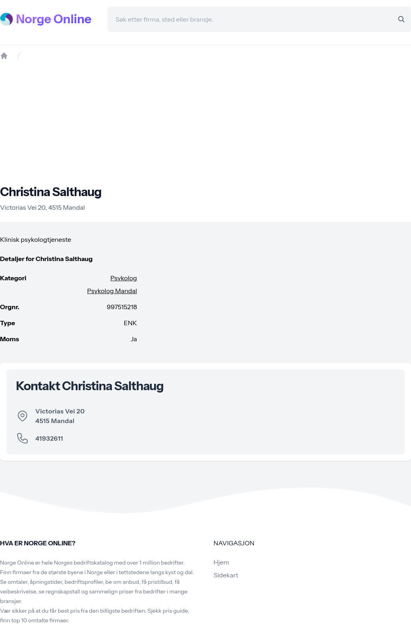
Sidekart (226, 575)
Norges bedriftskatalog (83, 562)
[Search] (401, 19)
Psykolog (123, 278)
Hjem (221, 562)
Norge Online (54, 19)
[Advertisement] (205, 122)
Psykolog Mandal (112, 291)
